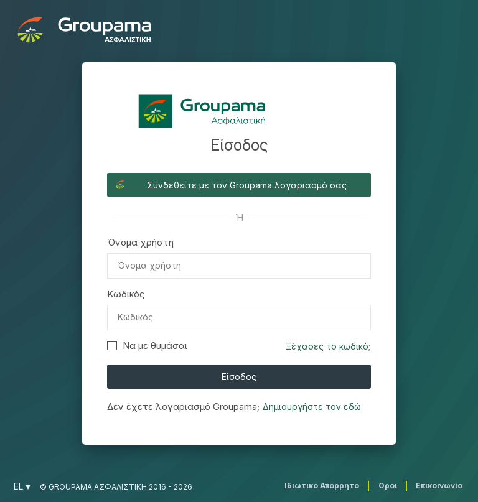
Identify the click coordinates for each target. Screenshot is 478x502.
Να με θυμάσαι (147, 345)
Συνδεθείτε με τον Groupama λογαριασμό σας (247, 185)
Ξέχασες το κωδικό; (328, 346)
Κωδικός (125, 294)
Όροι (387, 485)
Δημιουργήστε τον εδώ (312, 406)
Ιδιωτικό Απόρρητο (321, 485)
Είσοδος (239, 376)
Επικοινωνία (439, 485)
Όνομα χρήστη (140, 242)
